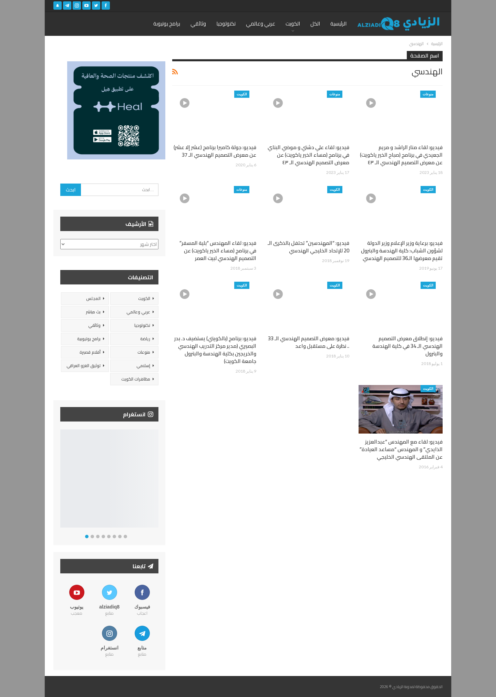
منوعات (428, 94)
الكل (315, 24)
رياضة (145, 339)
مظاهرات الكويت (135, 379)
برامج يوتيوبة (166, 24)
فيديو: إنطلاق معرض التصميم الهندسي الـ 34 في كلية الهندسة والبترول (407, 345)
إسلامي (143, 366)
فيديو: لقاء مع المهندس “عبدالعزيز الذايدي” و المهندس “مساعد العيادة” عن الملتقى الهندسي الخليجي (401, 449)
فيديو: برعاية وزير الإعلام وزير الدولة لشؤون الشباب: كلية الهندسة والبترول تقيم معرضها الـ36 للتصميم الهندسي (402, 250)
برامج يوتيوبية (89, 339)
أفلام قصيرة (90, 352)
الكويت (293, 24)
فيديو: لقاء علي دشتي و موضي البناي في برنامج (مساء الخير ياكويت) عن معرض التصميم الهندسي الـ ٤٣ (308, 154)
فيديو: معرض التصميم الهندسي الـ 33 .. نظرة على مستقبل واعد (308, 342)
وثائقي (198, 24)
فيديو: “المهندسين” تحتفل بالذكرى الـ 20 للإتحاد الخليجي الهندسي (308, 247)
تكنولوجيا (226, 24)
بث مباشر (93, 312)
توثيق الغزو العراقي (83, 366)
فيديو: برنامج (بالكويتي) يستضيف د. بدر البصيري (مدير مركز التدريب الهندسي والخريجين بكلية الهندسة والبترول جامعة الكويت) (215, 349)
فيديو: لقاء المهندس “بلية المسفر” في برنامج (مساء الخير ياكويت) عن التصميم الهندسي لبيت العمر (217, 250)
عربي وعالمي (260, 24)
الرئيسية (338, 24)
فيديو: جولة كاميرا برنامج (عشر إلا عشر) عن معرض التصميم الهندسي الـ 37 (215, 151)
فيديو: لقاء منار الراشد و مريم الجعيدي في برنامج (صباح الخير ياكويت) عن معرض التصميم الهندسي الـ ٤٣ (401, 154)
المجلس (93, 298)
